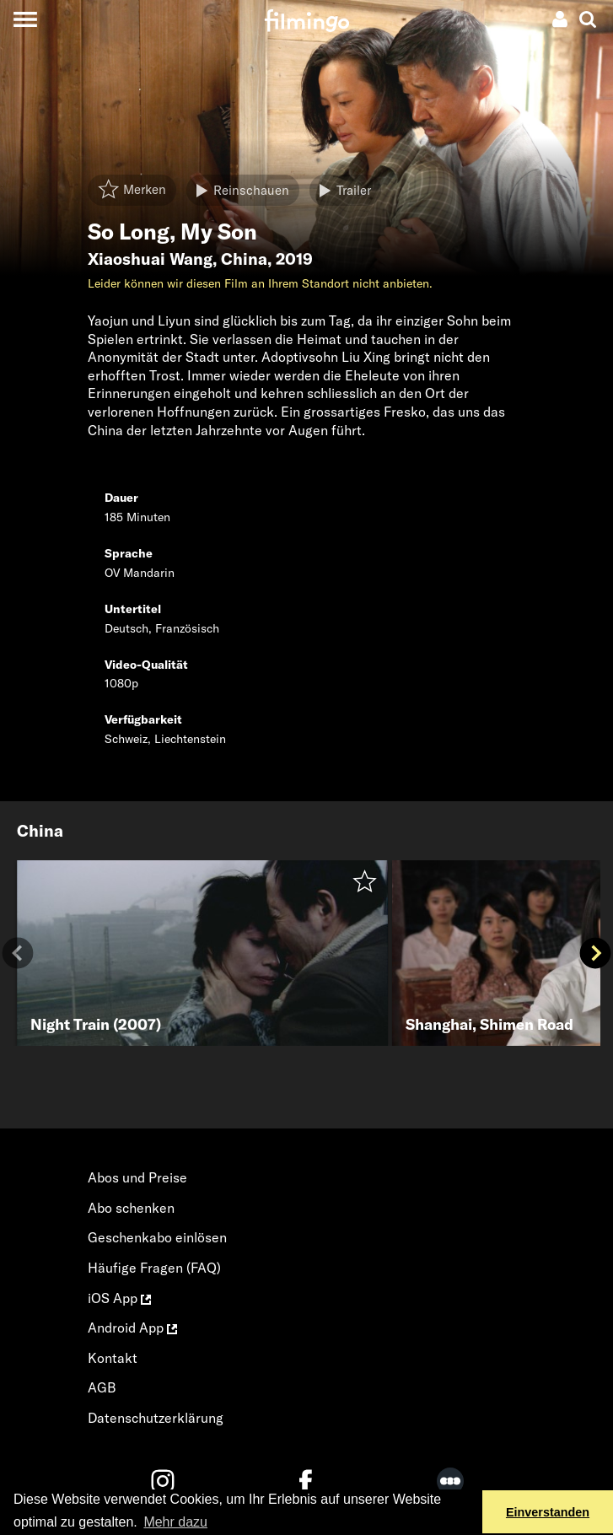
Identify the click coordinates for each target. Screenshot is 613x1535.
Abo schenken (131, 1207)
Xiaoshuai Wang (150, 259)
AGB (102, 1387)
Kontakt (112, 1357)
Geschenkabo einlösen (157, 1237)
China (244, 259)
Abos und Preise (137, 1177)
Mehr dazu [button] (175, 1522)
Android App (132, 1327)
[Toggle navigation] (25, 19)
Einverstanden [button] (547, 1512)
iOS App (119, 1298)
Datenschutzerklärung (155, 1417)
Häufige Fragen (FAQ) (154, 1267)
